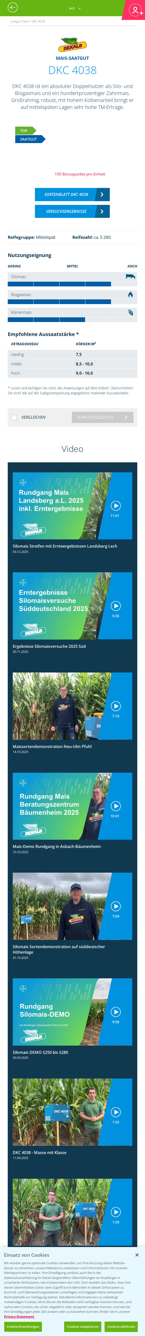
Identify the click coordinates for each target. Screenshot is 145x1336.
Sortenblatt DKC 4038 (66, 194)
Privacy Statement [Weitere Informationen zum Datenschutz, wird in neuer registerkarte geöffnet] (19, 1316)
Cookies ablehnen (121, 1326)
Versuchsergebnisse (66, 211)
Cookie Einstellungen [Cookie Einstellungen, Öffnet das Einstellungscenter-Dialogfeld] (23, 1326)
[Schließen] (137, 1255)
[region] (72, 1291)
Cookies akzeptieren (82, 1326)
